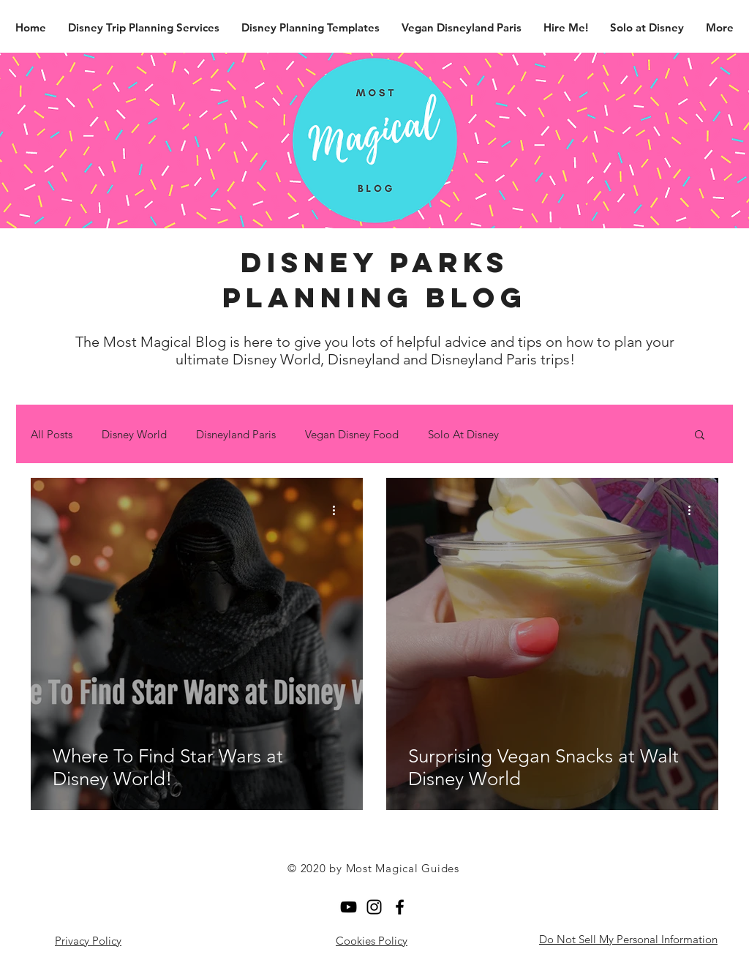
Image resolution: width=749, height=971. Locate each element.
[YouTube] (348, 907)
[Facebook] (400, 907)
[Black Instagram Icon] (374, 907)
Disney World (134, 434)
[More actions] (338, 510)
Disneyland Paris (236, 434)
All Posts (51, 434)
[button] (700, 435)
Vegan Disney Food (352, 434)
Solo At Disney (463, 434)
